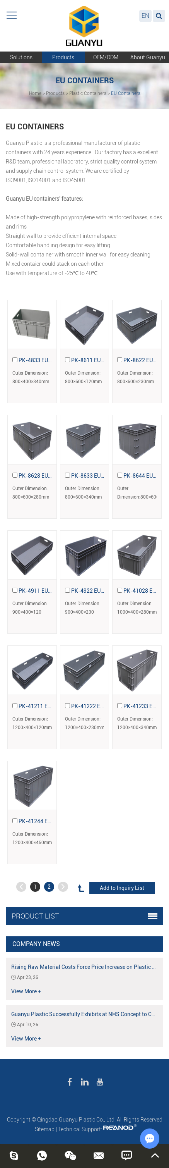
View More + (26, 991)
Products (63, 57)
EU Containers (125, 93)
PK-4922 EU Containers (99, 591)
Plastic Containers (87, 93)
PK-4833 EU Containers (47, 360)
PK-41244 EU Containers (49, 821)
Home (35, 93)
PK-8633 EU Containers (99, 476)
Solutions (21, 57)
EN (145, 15)
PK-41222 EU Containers (101, 706)
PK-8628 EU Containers (47, 476)
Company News (36, 944)
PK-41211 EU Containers (49, 706)
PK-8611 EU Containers (99, 360)
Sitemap (45, 1129)
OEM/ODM (105, 57)
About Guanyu (147, 57)
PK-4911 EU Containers (47, 591)
